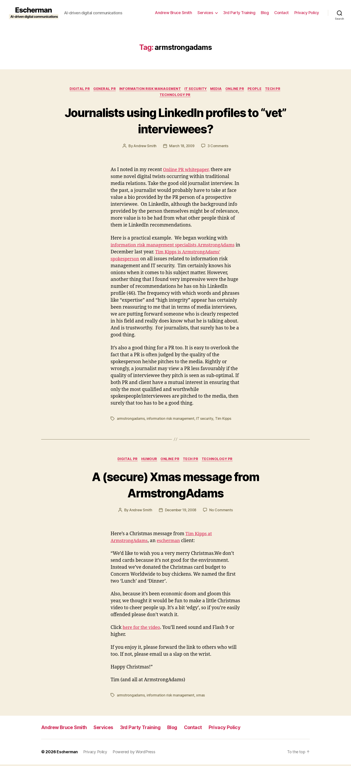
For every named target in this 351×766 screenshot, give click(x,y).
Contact (281, 12)
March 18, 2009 (182, 147)
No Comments (222, 511)
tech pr (277, 89)
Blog (265, 12)
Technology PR (175, 96)
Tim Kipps (223, 420)
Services (205, 12)
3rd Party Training (239, 12)
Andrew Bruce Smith (173, 12)
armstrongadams (131, 420)
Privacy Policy (306, 12)
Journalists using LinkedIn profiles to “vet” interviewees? (175, 121)
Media (217, 89)
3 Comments (218, 147)
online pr (237, 89)
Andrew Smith (144, 147)
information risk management (149, 89)
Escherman (68, 753)
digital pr (76, 89)
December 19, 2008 (180, 511)
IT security (195, 89)
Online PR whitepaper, (188, 171)
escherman (171, 542)
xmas (201, 696)
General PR (102, 89)
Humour (148, 460)
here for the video (143, 629)
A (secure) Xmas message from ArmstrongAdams (175, 485)
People (258, 89)
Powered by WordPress (136, 753)
